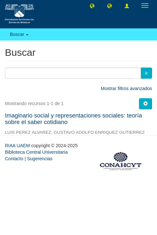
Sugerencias (39, 158)
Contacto (14, 158)
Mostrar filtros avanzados (126, 88)
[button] (92, 5)
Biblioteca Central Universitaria (36, 152)
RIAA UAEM (18, 145)
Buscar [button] (19, 34)
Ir (146, 73)
